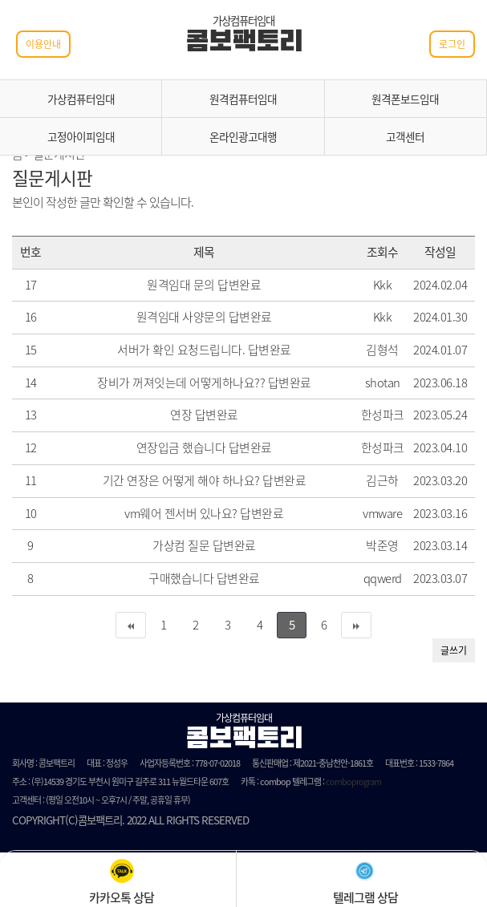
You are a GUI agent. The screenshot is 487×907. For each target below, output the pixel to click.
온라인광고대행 (243, 136)
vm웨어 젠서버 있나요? (180, 513)
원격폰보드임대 (405, 99)
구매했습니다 (180, 578)
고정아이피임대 (81, 136)
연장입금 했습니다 (181, 447)
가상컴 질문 (180, 545)
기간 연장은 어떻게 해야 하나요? (181, 480)
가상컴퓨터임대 (81, 99)
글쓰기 (453, 650)
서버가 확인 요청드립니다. (181, 349)
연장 (181, 414)
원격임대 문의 (181, 285)
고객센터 (405, 136)
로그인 (452, 44)
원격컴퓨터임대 (243, 99)
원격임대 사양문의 (181, 317)
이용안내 (43, 44)
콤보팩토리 (243, 43)
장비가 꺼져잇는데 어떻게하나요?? (181, 382)
